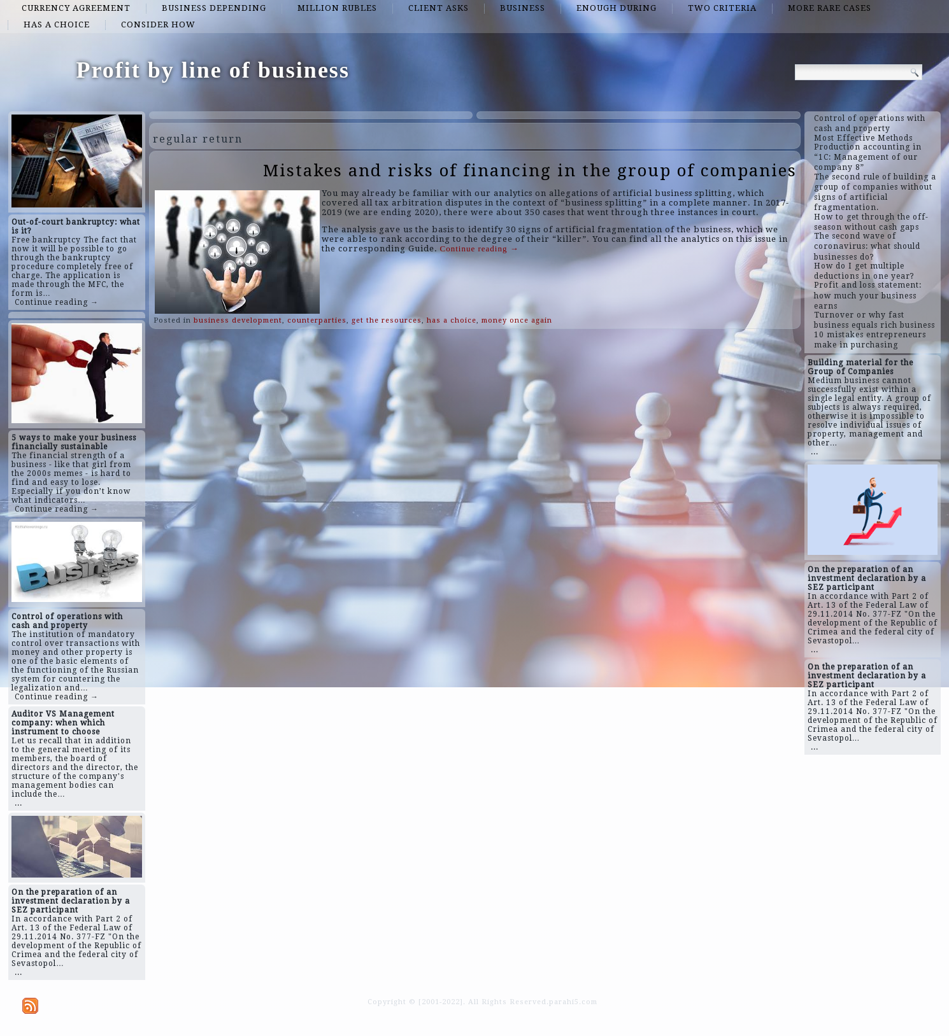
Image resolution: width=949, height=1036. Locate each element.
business (522, 8)
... (18, 803)
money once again (517, 320)
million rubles (337, 8)
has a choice (57, 24)
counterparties (316, 320)
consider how (158, 24)
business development (238, 320)
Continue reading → (57, 302)
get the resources (387, 320)
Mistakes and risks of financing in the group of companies (530, 170)
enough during (616, 8)
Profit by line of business (213, 70)
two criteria (722, 8)
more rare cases (829, 8)
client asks (438, 8)
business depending (214, 8)
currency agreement (76, 8)
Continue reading (479, 248)
